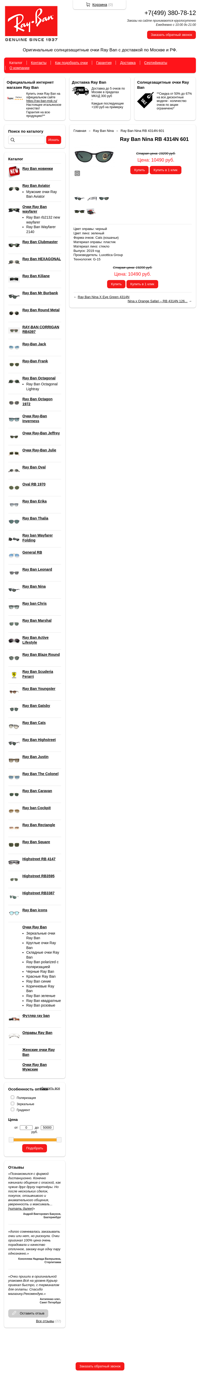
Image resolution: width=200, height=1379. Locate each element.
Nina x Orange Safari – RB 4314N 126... (158, 301)
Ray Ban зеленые (40, 996)
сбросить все (50, 1088)
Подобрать (34, 1148)
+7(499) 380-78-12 (170, 12)
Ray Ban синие (38, 981)
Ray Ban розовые (40, 1005)
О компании (19, 68)
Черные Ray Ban (40, 971)
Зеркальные (25, 1104)
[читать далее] (20, 1208)
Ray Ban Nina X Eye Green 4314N (103, 297)
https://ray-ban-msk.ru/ (41, 101)
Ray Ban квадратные (43, 1001)
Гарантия (104, 63)
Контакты (38, 63)
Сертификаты (155, 63)
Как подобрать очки (71, 63)
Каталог (15, 63)
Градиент (23, 1110)
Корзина (99, 4)
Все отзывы (45, 1321)
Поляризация (26, 1098)
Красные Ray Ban (41, 976)
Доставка (127, 63)
